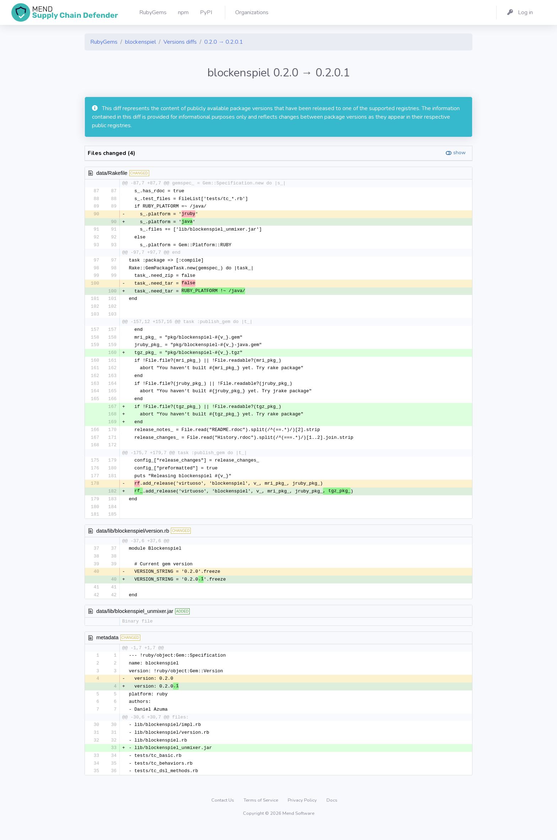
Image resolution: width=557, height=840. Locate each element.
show (459, 152)
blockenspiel (140, 42)
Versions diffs (180, 42)
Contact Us (223, 813)
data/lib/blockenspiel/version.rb (132, 539)
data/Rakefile (112, 173)
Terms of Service (261, 813)
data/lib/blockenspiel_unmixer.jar (134, 621)
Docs (331, 813)
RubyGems (104, 42)
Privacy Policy (303, 813)
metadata (107, 648)
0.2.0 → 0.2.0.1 (223, 42)
